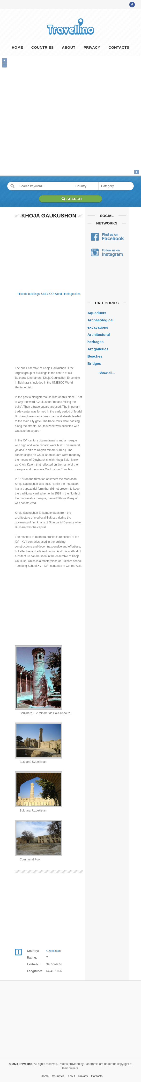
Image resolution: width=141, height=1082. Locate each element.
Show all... (106, 373)
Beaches (95, 356)
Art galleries (98, 349)
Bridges (94, 363)
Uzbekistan (53, 951)
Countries (42, 47)
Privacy (92, 47)
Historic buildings (29, 294)
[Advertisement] (49, 254)
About (68, 47)
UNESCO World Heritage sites (61, 294)
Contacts (119, 47)
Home (17, 47)
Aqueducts (97, 313)
